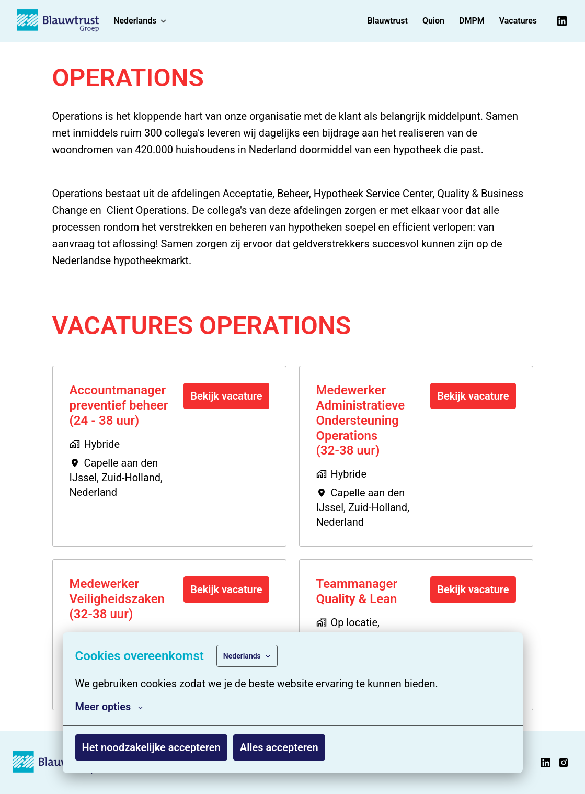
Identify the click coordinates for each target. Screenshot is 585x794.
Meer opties (109, 706)
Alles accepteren (279, 747)
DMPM (472, 21)
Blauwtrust (388, 21)
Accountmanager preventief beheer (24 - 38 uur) (119, 405)
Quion (433, 21)
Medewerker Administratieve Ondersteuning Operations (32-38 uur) (360, 420)
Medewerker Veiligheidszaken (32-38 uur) (117, 598)
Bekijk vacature (226, 396)
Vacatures (518, 21)
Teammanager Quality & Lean (357, 591)
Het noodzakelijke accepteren (151, 747)
